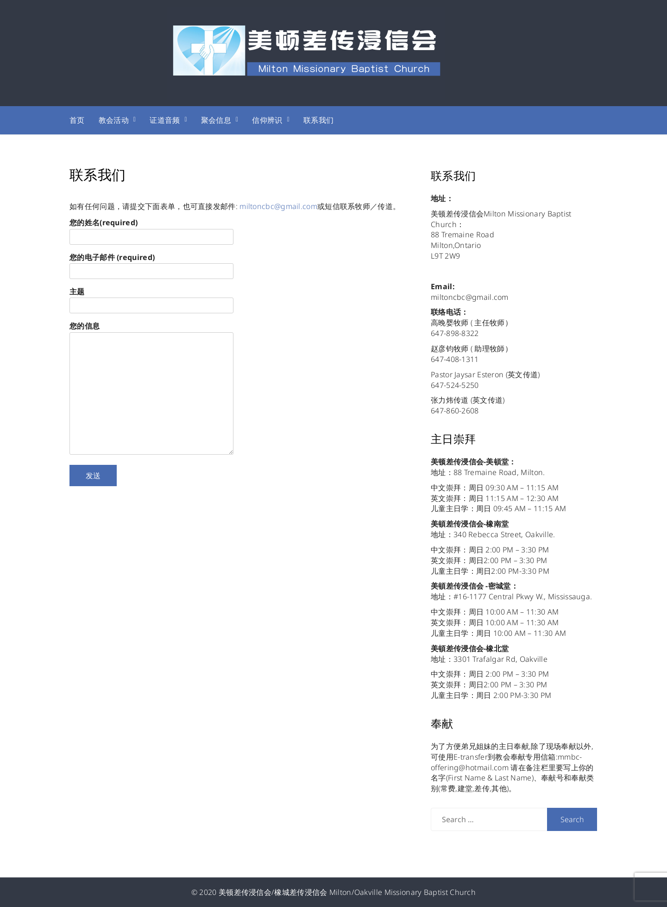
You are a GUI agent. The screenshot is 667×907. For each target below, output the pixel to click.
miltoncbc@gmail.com (278, 206)
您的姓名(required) (151, 229)
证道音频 (165, 120)
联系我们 (318, 120)
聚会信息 (216, 120)
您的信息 (151, 389)
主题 (151, 298)
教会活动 (114, 120)
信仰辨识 (267, 120)
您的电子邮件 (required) (151, 264)
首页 (77, 120)
